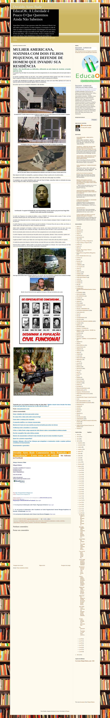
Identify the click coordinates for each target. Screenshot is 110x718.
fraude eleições (80, 312)
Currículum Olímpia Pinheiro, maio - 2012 (84, 661)
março (79, 462)
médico (78, 361)
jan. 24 (81, 481)
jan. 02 (81, 651)
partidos (78, 374)
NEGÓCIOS (79, 368)
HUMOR (78, 333)
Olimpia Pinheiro (91, 702)
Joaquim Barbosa (80, 347)
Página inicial (42, 565)
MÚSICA (79, 366)
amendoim (79, 231)
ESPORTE (79, 299)
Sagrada (78, 409)
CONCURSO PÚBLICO (82, 277)
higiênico (78, 324)
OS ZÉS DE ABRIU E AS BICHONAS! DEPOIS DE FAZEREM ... (81, 519)
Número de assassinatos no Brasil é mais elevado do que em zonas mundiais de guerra (38, 435)
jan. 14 (81, 502)
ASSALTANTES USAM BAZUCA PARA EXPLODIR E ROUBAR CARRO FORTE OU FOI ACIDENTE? (87, 192)
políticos (78, 384)
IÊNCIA (78, 335)
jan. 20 (81, 489)
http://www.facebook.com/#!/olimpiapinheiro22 (30, 497)
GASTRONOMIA (80, 317)
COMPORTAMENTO (23, 521)
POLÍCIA (27, 522)
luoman (57, 711)
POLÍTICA (31, 522)
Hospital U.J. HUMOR (81, 328)
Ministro (78, 365)
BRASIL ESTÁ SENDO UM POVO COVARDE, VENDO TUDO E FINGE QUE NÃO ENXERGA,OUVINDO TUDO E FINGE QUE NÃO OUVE (87, 182)
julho (79, 453)
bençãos (78, 246)
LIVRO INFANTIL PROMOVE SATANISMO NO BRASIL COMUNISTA (86, 200)
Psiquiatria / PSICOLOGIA (82, 391)
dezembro (80, 442)
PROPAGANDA (80, 390)
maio (79, 457)
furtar (78, 314)
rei (77, 399)
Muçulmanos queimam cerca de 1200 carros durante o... (82, 570)
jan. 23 (81, 483)
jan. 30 (81, 468)
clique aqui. (52, 514)
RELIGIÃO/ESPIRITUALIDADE (84, 402)
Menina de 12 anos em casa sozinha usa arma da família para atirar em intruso (35, 425)
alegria (78, 226)
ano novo (78, 235)
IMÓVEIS (79, 336)
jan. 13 (81, 504)
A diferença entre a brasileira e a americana (25, 427)
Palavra (78, 370)
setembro (80, 449)
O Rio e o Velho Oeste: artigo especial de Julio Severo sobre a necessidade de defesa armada (39, 430)
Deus (28, 521)
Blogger (67, 711)
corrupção (79, 281)
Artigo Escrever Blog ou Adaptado (84, 240)
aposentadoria (79, 237)
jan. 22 (81, 485)
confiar (78, 279)
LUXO (78, 356)
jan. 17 (81, 496)
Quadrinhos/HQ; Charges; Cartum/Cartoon (86, 397)
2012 (78, 654)
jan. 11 (80, 508)
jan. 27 (81, 474)
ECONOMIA (32, 521)
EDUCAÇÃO (38, 521)
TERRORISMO (43, 522)
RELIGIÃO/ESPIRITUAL (82, 400)
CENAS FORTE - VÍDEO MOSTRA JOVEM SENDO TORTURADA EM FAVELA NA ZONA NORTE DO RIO (86, 157)
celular (78, 268)
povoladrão (79, 386)
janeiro (79, 466)
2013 (78, 441)
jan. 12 (81, 506)
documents (82, 702)
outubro (80, 447)
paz (77, 375)
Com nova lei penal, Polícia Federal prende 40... (82, 554)
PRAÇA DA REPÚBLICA (82, 388)
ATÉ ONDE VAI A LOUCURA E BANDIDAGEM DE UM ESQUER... (82, 611)
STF (77, 415)
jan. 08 (81, 638)
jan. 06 (81, 643)
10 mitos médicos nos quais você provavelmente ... (82, 622)
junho (79, 455)
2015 (78, 436)
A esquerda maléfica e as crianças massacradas (26, 422)
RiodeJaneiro (79, 404)
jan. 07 (81, 641)
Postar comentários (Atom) (22, 567)
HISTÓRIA (62, 521)
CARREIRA (79, 264)
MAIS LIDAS (80, 357)
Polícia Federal (80, 381)
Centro (78, 270)
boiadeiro (79, 257)
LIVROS (78, 354)
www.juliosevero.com (23, 408)
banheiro (78, 244)
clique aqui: (38, 500)
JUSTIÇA (22, 522)
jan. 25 (81, 478)
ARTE (78, 239)
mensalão (79, 363)
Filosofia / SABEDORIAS (82, 308)
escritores (79, 297)
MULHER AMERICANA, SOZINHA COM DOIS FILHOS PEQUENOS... (82, 532)
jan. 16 (81, 498)
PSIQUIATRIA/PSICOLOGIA (83, 393)
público (78, 395)
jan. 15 (81, 500)
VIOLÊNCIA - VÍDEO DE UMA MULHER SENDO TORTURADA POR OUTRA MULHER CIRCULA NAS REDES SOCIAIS (86, 148)
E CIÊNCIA (79, 286)
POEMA (78, 377)
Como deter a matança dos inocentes (23, 419)
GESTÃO (79, 319)
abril (79, 460)
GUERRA (58, 521)
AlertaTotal (79, 230)
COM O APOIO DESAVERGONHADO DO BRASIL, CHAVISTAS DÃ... (82, 581)
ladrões (78, 352)
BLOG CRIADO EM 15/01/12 (83, 255)
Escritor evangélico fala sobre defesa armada (26, 433)
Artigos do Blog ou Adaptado (83, 242)
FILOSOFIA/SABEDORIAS (49, 521)
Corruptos (79, 282)
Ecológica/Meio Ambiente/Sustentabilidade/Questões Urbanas (86, 289)
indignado (79, 341)
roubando (79, 406)
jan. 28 (81, 472)
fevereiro (80, 464)
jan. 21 (81, 487)
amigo (78, 233)
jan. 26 (81, 476)
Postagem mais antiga (65, 565)
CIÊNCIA (79, 272)
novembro (80, 445)
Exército (78, 306)
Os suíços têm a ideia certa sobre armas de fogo (27, 416)
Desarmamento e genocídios (21, 445)
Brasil (78, 259)
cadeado (78, 263)
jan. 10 (81, 510)
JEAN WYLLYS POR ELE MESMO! (85, 173)
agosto (79, 451)
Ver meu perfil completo (86, 127)
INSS (78, 343)
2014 (78, 438)
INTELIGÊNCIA (17, 522)
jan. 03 (81, 649)
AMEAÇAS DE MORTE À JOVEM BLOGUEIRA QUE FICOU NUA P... (82, 600)
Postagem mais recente (18, 565)
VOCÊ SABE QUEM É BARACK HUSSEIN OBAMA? (82, 562)
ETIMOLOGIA (80, 305)
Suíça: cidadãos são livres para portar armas (26, 414)
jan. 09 (81, 513)
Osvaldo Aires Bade (86, 125)
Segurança (79, 413)
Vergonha (79, 423)
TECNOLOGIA (37, 522)
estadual (78, 301)
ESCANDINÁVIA (81, 296)
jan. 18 (81, 493)
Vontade (78, 428)
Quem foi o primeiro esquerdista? (22, 438)
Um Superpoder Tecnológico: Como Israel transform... (82, 632)
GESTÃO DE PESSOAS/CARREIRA (85, 321)
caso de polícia (80, 266)
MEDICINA (79, 359)
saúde (78, 411)
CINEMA (79, 273)
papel (78, 372)
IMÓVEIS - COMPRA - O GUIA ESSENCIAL (87, 338)
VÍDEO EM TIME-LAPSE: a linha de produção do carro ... (82, 590)
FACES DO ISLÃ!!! (81, 207)
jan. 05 (81, 645)
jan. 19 (81, 491)
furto (78, 315)
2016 (78, 434)
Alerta (78, 228)
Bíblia (78, 248)
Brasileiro (79, 261)
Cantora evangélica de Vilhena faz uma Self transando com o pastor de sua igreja (86, 215)
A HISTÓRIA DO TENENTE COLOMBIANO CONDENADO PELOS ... (82, 544)
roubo (78, 408)
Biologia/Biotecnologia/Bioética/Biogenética (86, 252)
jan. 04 (81, 647)
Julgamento (79, 348)
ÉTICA (42, 521)
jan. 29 (81, 470)
